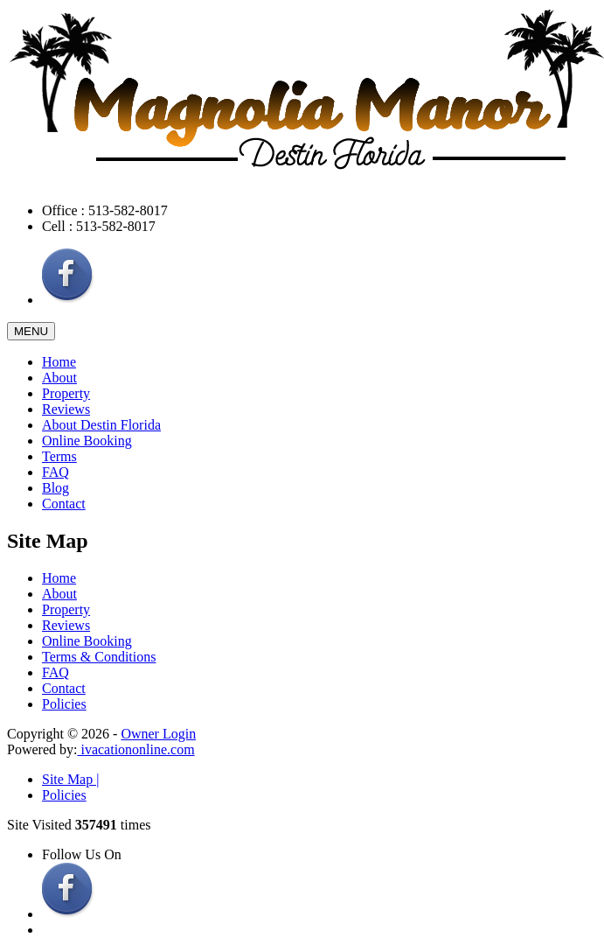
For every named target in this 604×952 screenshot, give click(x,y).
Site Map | (70, 779)
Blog (55, 487)
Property (66, 393)
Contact (64, 503)
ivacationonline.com (135, 749)
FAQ (55, 472)
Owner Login (158, 733)
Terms (59, 456)
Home (59, 361)
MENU (31, 331)
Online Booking (87, 440)
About (59, 377)
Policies (64, 703)
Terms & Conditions (99, 656)
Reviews (66, 409)
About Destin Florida (101, 424)
